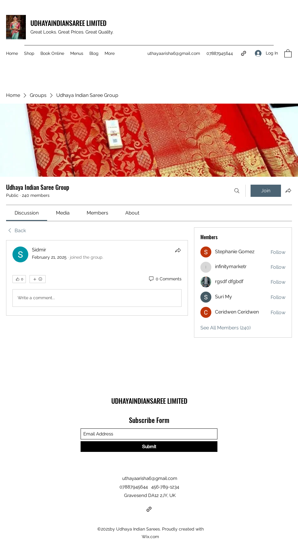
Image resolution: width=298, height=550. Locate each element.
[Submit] (149, 446)
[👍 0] (19, 279)
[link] (27, 213)
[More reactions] (37, 279)
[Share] (178, 250)
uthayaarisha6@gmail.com (173, 53)
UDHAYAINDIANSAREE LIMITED (69, 23)
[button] (288, 53)
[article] (97, 278)
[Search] (237, 191)
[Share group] (288, 190)
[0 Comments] (165, 279)
